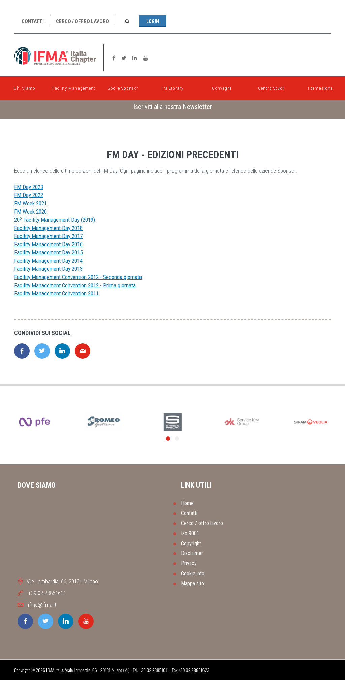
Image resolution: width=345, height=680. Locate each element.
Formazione (320, 86)
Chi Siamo (24, 86)
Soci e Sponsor (123, 86)
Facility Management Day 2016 (48, 244)
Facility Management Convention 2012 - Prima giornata (75, 285)
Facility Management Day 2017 (48, 236)
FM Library (172, 86)
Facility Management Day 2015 (48, 252)
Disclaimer (192, 553)
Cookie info (193, 573)
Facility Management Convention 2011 (56, 293)
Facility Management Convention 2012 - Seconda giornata (78, 276)
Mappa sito (192, 583)
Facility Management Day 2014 (48, 260)
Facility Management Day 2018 (48, 228)
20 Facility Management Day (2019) (54, 219)
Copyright (191, 543)
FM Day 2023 (28, 187)
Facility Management (73, 86)
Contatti (33, 21)
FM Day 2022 (28, 195)
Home (187, 503)
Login (152, 21)
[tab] (172, 107)
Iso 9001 (190, 533)
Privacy (189, 563)
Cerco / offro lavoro (82, 21)
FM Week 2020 (30, 211)
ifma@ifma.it (42, 604)
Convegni (221, 86)
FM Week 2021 (30, 203)
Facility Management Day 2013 (48, 268)
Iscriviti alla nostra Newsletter (172, 107)
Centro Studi (271, 86)
